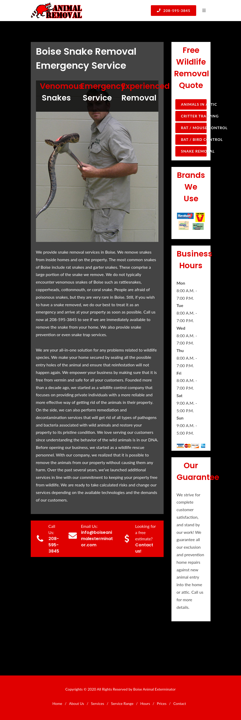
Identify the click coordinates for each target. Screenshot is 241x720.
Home (57, 703)
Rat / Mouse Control (194, 128)
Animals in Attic (194, 104)
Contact (179, 703)
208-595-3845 (173, 10)
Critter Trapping (194, 116)
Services (97, 703)
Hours (145, 703)
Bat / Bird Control (194, 139)
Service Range (122, 703)
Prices (161, 703)
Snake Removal (194, 151)
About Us (76, 703)
